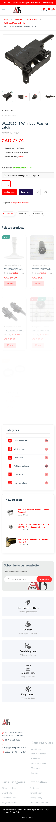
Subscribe (44, 579)
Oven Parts (15, 474)
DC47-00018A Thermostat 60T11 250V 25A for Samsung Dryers (33, 525)
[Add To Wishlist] (37, 192)
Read (21, 156)
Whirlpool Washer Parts (14, 23)
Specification (23, 214)
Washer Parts (32, 20)
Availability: (7, 167)
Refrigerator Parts (18, 466)
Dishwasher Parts (18, 441)
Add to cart (9, 192)
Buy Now (26, 192)
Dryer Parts (15, 458)
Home (6, 20)
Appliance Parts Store (21, 272)
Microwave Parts (18, 483)
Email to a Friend (9, 116)
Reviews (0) (38, 214)
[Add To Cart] (10, 283)
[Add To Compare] (45, 192)
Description (8, 214)
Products (18, 20)
